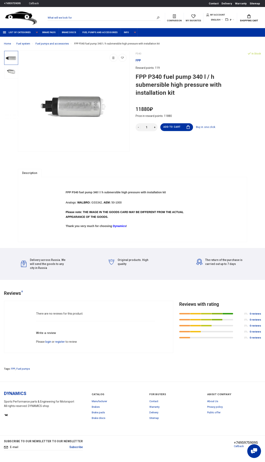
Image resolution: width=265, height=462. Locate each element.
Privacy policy (215, 408)
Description (29, 173)
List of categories (17, 32)
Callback (34, 3)
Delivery (227, 3)
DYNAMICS (15, 395)
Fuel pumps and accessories (100, 32)
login (48, 343)
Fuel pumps (23, 370)
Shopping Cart (249, 18)
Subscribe (76, 448)
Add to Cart (177, 127)
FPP (13, 370)
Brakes (96, 408)
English (215, 20)
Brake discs (69, 32)
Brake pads (49, 32)
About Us (212, 402)
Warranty (241, 3)
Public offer (214, 414)
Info (126, 32)
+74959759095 (12, 3)
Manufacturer (99, 402)
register (60, 343)
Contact (214, 3)
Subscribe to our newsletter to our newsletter (43, 442)
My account (215, 14)
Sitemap (255, 3)
